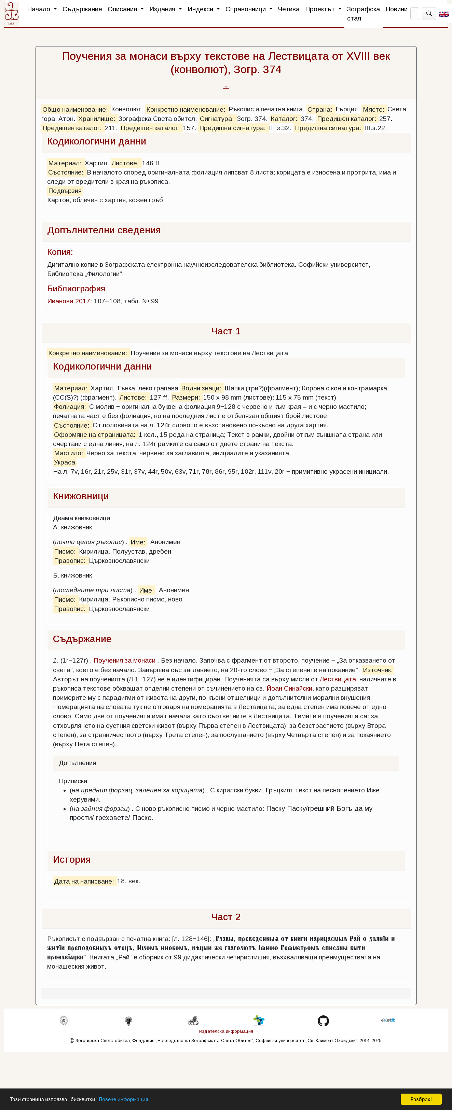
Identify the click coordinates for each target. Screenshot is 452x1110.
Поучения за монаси (124, 660)
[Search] (414, 13)
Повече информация (127, 1099)
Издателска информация (226, 1031)
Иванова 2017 (68, 301)
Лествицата (338, 679)
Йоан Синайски (289, 688)
